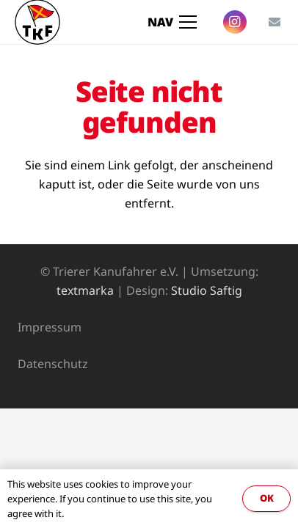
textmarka (85, 290)
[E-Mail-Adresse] (274, 22)
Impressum (49, 327)
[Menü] (173, 22)
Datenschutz (53, 364)
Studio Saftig (206, 290)
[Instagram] (235, 22)
